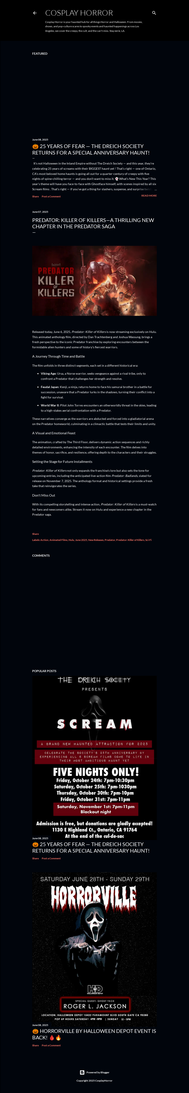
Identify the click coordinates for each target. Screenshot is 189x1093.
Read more (149, 195)
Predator (110, 540)
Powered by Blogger (94, 1072)
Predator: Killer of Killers (130, 540)
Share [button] (35, 196)
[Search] (154, 12)
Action (44, 540)
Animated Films (58, 540)
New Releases (96, 540)
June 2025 (81, 540)
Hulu (71, 540)
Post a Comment (51, 196)
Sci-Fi (148, 540)
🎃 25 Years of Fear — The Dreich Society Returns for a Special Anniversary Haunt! (91, 149)
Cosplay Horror (79, 12)
